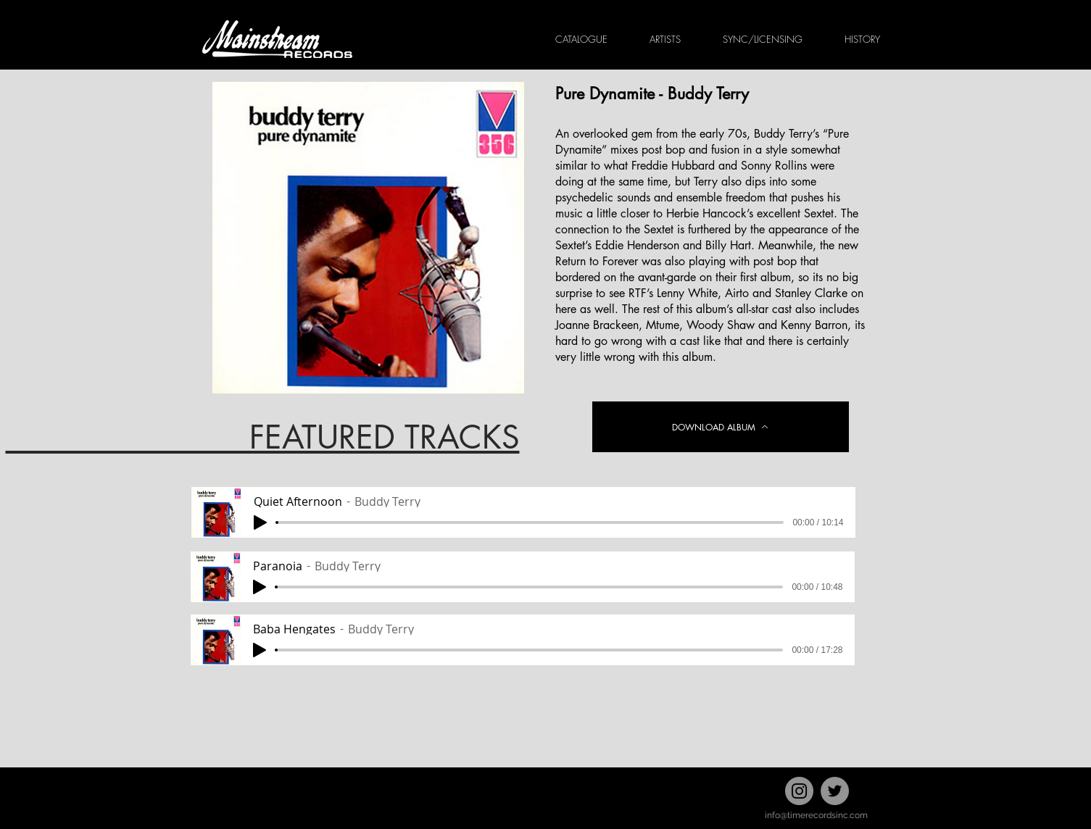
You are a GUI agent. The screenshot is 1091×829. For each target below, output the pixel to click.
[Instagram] (799, 791)
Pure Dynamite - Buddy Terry (652, 93)
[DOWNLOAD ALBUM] (720, 426)
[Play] (260, 522)
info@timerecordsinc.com (816, 815)
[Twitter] (835, 791)
